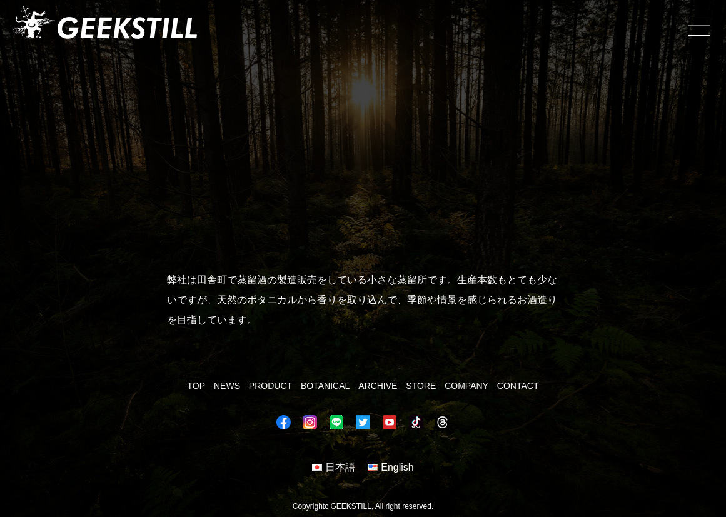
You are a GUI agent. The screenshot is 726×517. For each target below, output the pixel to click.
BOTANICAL (325, 386)
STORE (421, 386)
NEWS (227, 386)
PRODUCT (270, 386)
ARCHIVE (377, 386)
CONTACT (518, 386)
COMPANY (466, 386)
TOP (197, 386)
